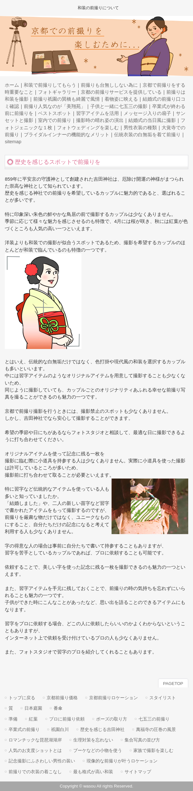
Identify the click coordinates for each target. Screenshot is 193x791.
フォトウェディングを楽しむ (88, 127)
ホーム (12, 85)
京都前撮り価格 (62, 697)
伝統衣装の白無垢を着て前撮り (147, 134)
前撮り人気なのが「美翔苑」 (55, 106)
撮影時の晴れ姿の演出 (100, 120)
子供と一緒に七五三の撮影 (118, 106)
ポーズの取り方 (111, 718)
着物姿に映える (121, 99)
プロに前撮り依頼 (67, 718)
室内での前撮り (54, 120)
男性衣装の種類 (140, 127)
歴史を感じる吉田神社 (102, 729)
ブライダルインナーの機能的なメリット (66, 134)
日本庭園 (33, 708)
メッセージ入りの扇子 (147, 113)
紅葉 (33, 718)
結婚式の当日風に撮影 (152, 120)
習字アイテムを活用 (97, 113)
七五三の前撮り (154, 718)
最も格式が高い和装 (93, 771)
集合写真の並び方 (142, 739)
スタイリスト (162, 697)
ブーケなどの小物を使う (97, 750)
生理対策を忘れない (93, 739)
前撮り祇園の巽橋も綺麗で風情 (66, 99)
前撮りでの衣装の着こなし (35, 771)
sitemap (13, 141)
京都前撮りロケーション (113, 697)
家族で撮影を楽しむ (153, 750)
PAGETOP (173, 683)
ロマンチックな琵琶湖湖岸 (35, 739)
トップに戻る (22, 697)
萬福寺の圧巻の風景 (156, 729)
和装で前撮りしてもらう (50, 85)
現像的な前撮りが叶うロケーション (122, 760)
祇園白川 (60, 729)
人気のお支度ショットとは (35, 750)
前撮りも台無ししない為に (109, 85)
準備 (13, 718)
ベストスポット (54, 113)
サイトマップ (138, 771)
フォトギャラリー (57, 92)
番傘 (58, 708)
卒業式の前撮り (24, 729)
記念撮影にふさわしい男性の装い (42, 760)
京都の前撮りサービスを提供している (121, 92)
